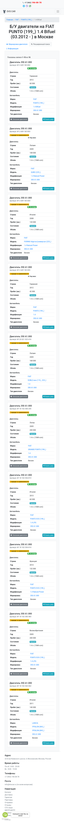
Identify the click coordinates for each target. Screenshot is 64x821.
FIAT (17, 20)
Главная (9, 20)
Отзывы (8, 805)
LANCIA (35, 723)
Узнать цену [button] (48, 119)
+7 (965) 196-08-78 (12, 777)
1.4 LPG (33, 523)
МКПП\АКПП (10, 810)
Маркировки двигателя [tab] (17, 44)
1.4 (34, 315)
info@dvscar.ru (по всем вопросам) (19, 784)
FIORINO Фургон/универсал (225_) (37, 242)
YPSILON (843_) (38, 727)
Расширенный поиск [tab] (40, 44)
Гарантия (8, 797)
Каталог (8, 792)
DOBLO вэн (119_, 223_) (37, 380)
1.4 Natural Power (38, 176)
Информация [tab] (12, 49)
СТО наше (9, 808)
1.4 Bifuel (36, 107)
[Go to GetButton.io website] (5, 818)
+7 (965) (33, 3)
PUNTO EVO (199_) (37, 519)
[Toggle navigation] (58, 11)
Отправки (9, 802)
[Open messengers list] (5, 814)
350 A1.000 (37, 110)
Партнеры (9, 800)
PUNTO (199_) (26, 20)
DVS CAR (9, 11)
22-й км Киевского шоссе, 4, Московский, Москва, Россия (28, 759)
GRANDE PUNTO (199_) (37, 449)
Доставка (8, 795)
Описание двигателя (19, 119)
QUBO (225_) (36, 172)
